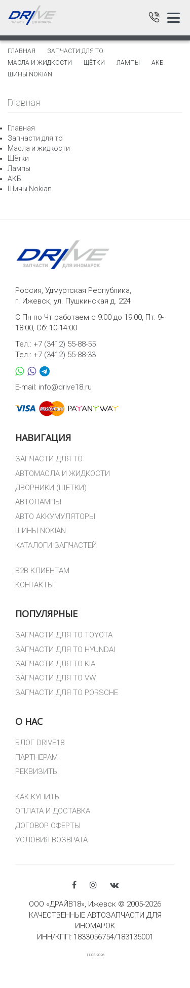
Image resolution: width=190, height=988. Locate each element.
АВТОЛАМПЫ (38, 501)
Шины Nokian (30, 74)
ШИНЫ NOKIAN (40, 530)
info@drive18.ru (65, 387)
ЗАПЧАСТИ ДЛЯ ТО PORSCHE (66, 692)
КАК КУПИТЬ (37, 796)
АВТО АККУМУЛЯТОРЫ (55, 516)
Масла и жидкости (40, 62)
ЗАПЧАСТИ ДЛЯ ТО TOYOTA (63, 634)
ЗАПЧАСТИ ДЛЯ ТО (49, 458)
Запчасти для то (75, 51)
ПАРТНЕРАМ (36, 757)
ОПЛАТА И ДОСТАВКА (52, 810)
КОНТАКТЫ (34, 584)
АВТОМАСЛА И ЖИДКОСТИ (62, 473)
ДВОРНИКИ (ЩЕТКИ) (51, 487)
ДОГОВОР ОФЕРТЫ (48, 825)
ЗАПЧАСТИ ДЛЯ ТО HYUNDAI (65, 649)
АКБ (157, 62)
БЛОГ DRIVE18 (39, 742)
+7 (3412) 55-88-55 (64, 344)
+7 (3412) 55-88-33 (64, 354)
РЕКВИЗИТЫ (37, 771)
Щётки (94, 62)
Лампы (128, 62)
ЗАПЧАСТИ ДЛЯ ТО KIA (55, 663)
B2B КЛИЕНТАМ (42, 570)
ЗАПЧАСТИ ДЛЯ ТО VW (55, 677)
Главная (21, 51)
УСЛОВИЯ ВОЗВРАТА (51, 839)
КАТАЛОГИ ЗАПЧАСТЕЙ (56, 545)
